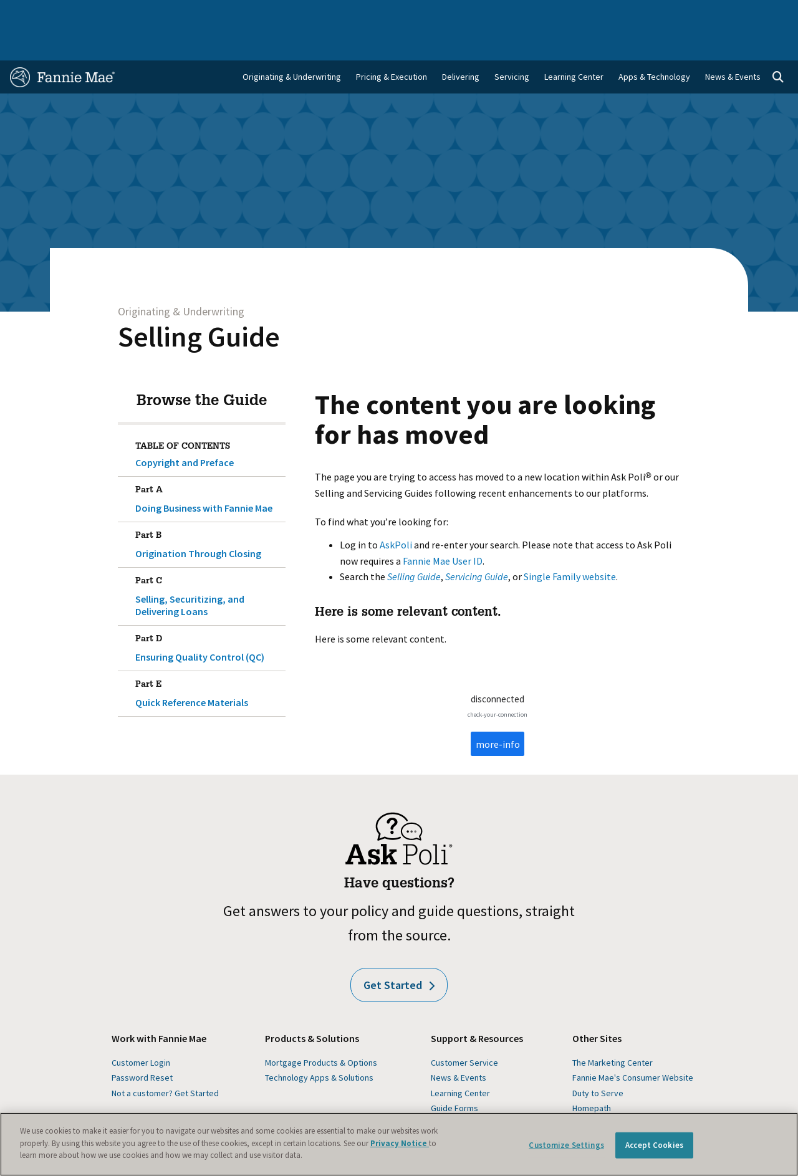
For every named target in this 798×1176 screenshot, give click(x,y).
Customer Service (464, 1030)
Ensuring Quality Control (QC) (208, 613)
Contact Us (760, 13)
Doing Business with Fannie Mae (208, 464)
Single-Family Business (96, 13)
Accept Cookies (654, 1145)
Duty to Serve (597, 1060)
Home (28, 13)
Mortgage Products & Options (321, 1030)
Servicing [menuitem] (511, 44)
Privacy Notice (399, 1143)
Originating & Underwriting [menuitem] (292, 44)
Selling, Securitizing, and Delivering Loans (208, 561)
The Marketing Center (612, 1030)
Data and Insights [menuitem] (593, 13)
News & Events (458, 1045)
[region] (399, 1144)
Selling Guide (199, 304)
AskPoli (396, 512)
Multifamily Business (191, 13)
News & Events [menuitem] (733, 44)
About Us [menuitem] (529, 13)
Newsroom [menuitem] (660, 13)
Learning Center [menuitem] (573, 44)
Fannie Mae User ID (443, 528)
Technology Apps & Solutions (319, 1045)
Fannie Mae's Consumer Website (632, 1045)
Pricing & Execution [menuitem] (391, 44)
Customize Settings (566, 1145)
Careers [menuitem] (710, 13)
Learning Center (460, 1060)
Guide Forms (454, 1075)
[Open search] (778, 44)
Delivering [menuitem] (460, 44)
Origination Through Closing (208, 509)
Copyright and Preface (184, 430)
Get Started (399, 952)
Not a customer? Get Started (165, 1060)
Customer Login (141, 1030)
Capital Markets (273, 13)
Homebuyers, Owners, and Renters (383, 13)
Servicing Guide (476, 544)
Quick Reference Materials (208, 658)
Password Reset (142, 1045)
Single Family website (570, 544)
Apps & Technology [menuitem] (654, 44)
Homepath (591, 1075)
